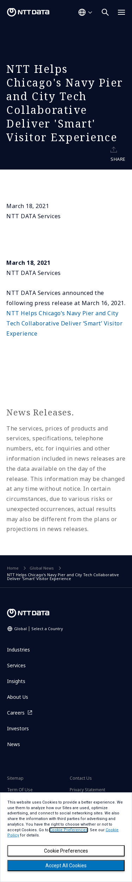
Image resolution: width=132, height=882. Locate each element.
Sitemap (15, 778)
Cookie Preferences (66, 851)
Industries (18, 649)
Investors (18, 728)
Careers (16, 712)
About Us (17, 697)
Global (38, 628)
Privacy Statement (87, 790)
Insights (16, 681)
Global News (42, 568)
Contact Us (81, 778)
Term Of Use (20, 790)
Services (16, 665)
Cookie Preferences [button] (69, 830)
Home (13, 568)
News (13, 744)
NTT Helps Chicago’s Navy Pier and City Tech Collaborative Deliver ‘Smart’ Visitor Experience (64, 323)
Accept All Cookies (66, 865)
